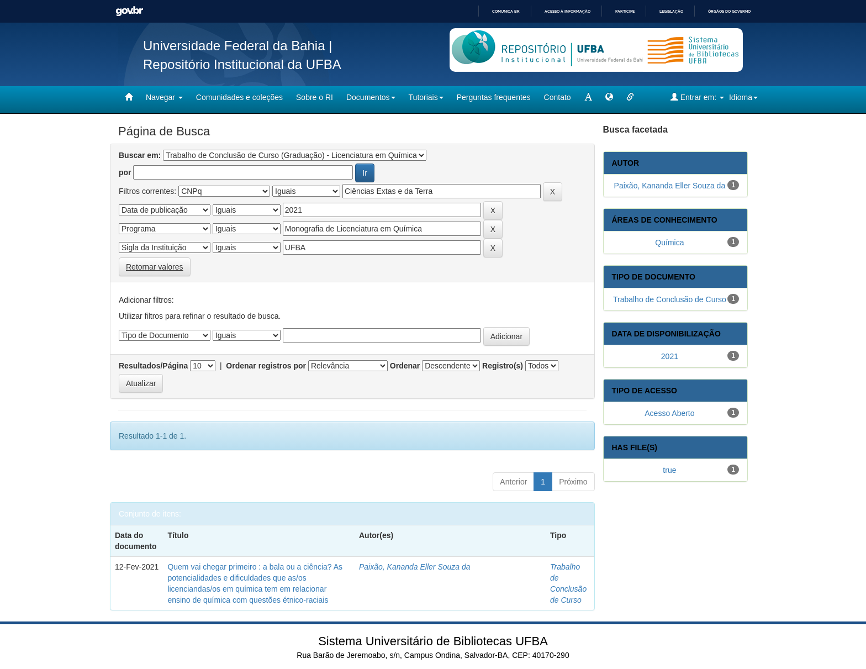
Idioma (743, 97)
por (125, 172)
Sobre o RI (314, 97)
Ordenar (405, 365)
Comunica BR (506, 11)
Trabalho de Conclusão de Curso (669, 299)
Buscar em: (140, 155)
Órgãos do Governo (729, 11)
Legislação (671, 11)
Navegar (164, 97)
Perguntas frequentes (494, 97)
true (669, 470)
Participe (625, 11)
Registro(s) (502, 365)
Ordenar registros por (266, 365)
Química (669, 242)
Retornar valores (154, 266)
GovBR (129, 11)
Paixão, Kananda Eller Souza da (415, 566)
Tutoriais (426, 97)
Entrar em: (697, 97)
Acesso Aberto (669, 413)
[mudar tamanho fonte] (588, 97)
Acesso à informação (567, 11)
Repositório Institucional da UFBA (242, 64)
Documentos (370, 97)
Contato (557, 97)
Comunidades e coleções (239, 97)
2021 (669, 356)
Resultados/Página (153, 365)
